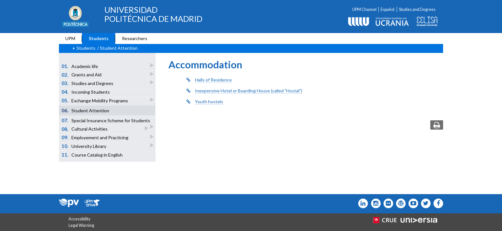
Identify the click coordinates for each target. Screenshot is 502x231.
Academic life (80, 66)
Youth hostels (209, 101)
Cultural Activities (85, 129)
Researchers (134, 38)
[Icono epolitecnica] (399, 203)
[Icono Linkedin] (361, 203)
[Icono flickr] (424, 203)
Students (99, 38)
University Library (84, 146)
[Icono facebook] (437, 203)
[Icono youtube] (412, 203)
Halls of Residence (213, 79)
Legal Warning (81, 225)
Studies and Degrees (417, 9)
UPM (70, 38)
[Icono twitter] (387, 203)
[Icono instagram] (374, 203)
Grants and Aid (81, 75)
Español (387, 9)
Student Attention (85, 110)
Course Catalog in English (92, 155)
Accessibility (79, 219)
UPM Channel (364, 9)
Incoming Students (85, 92)
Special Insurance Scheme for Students (106, 120)
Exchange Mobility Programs (95, 100)
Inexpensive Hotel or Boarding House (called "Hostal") (248, 90)
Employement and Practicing (95, 137)
